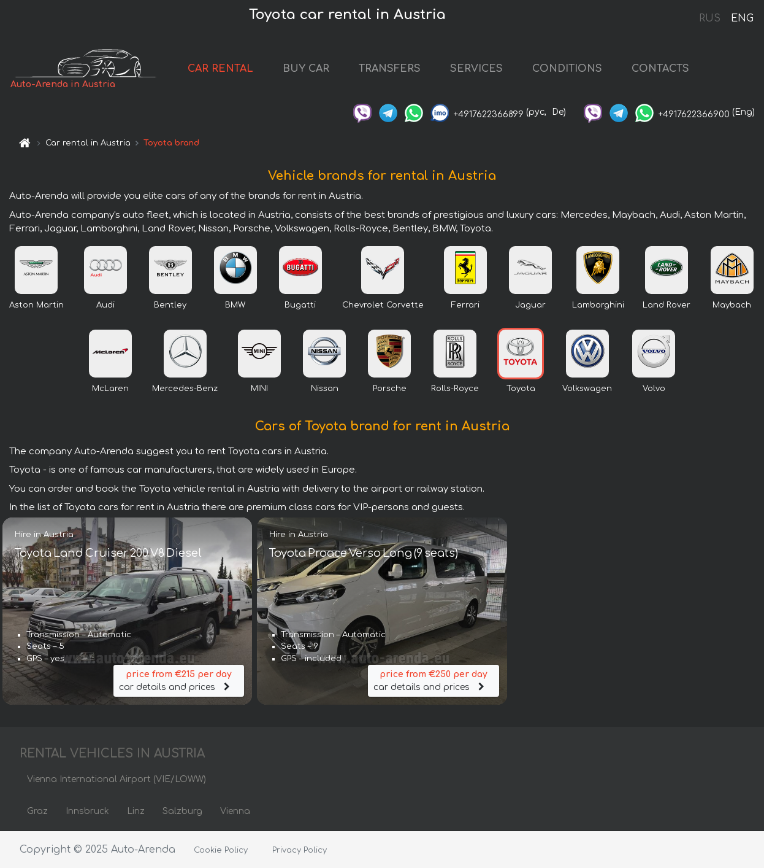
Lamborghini (598, 305)
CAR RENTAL (220, 68)
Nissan (324, 388)
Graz (37, 811)
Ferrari (465, 305)
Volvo (654, 388)
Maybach (731, 305)
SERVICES (476, 68)
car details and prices (179, 680)
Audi (105, 305)
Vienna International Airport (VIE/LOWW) (116, 779)
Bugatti (300, 305)
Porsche (390, 388)
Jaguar (530, 305)
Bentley (170, 305)
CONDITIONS (567, 68)
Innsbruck (87, 811)
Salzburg (182, 811)
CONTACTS (660, 68)
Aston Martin (36, 305)
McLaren (110, 388)
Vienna (235, 811)
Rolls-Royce (455, 388)
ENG (742, 18)
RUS (709, 18)
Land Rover (666, 305)
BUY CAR (306, 68)
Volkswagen (587, 388)
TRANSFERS (390, 68)
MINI (259, 388)
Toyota (520, 388)
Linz (136, 811)
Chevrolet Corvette (383, 305)
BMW (235, 305)
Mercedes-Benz (185, 388)
